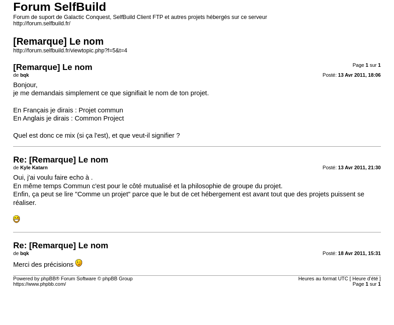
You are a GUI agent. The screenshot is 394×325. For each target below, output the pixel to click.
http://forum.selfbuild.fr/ (41, 23)
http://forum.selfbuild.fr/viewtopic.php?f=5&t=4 (70, 50)
